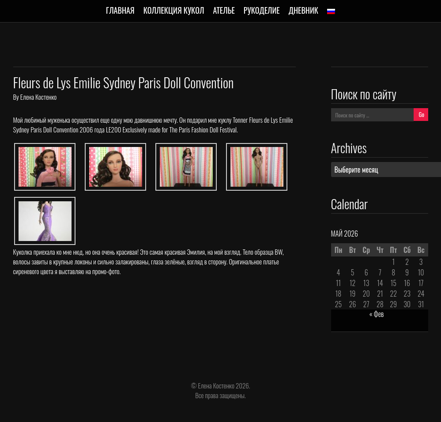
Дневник (303, 10)
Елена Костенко (38, 97)
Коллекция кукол (173, 10)
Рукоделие (262, 10)
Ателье (223, 10)
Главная (120, 10)
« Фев (376, 314)
